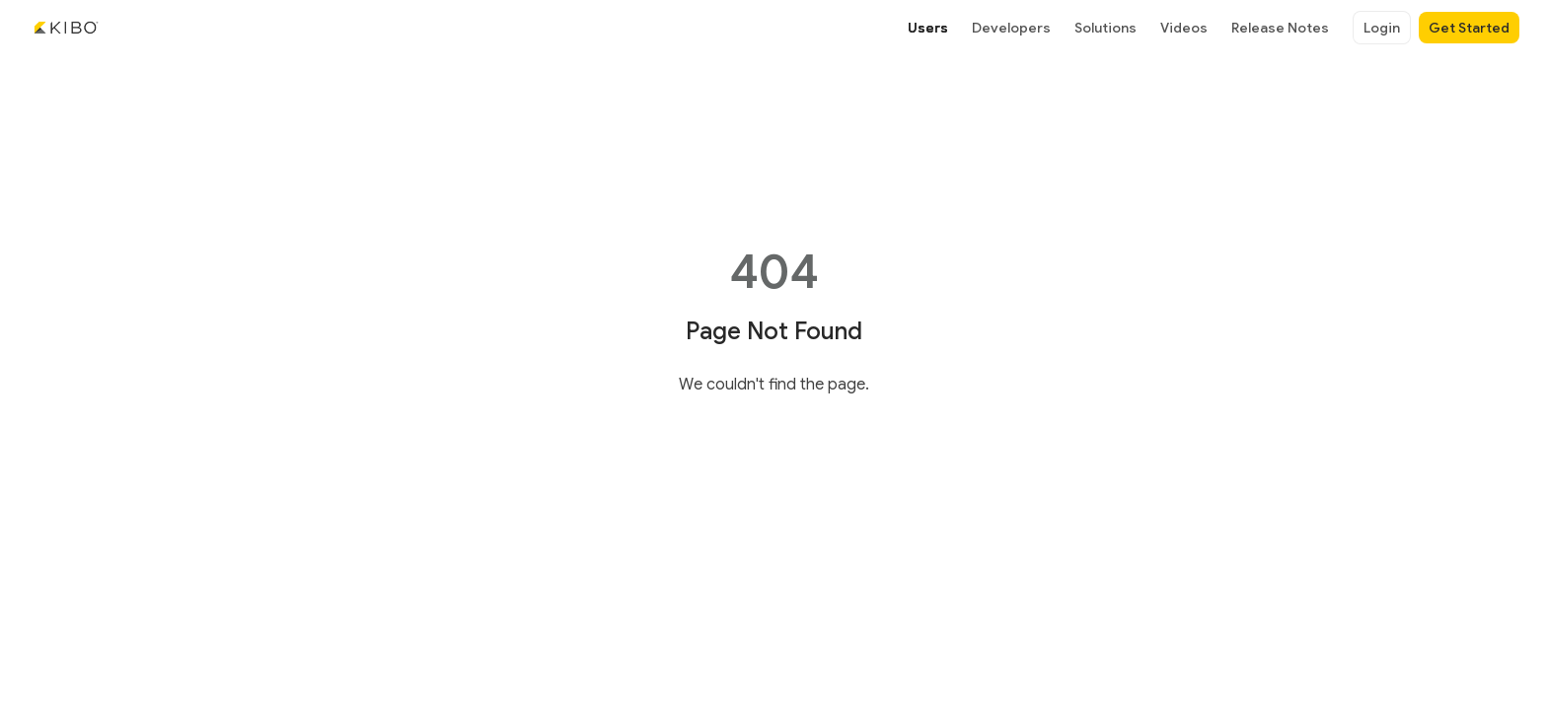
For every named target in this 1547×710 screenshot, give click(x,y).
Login (1381, 27)
